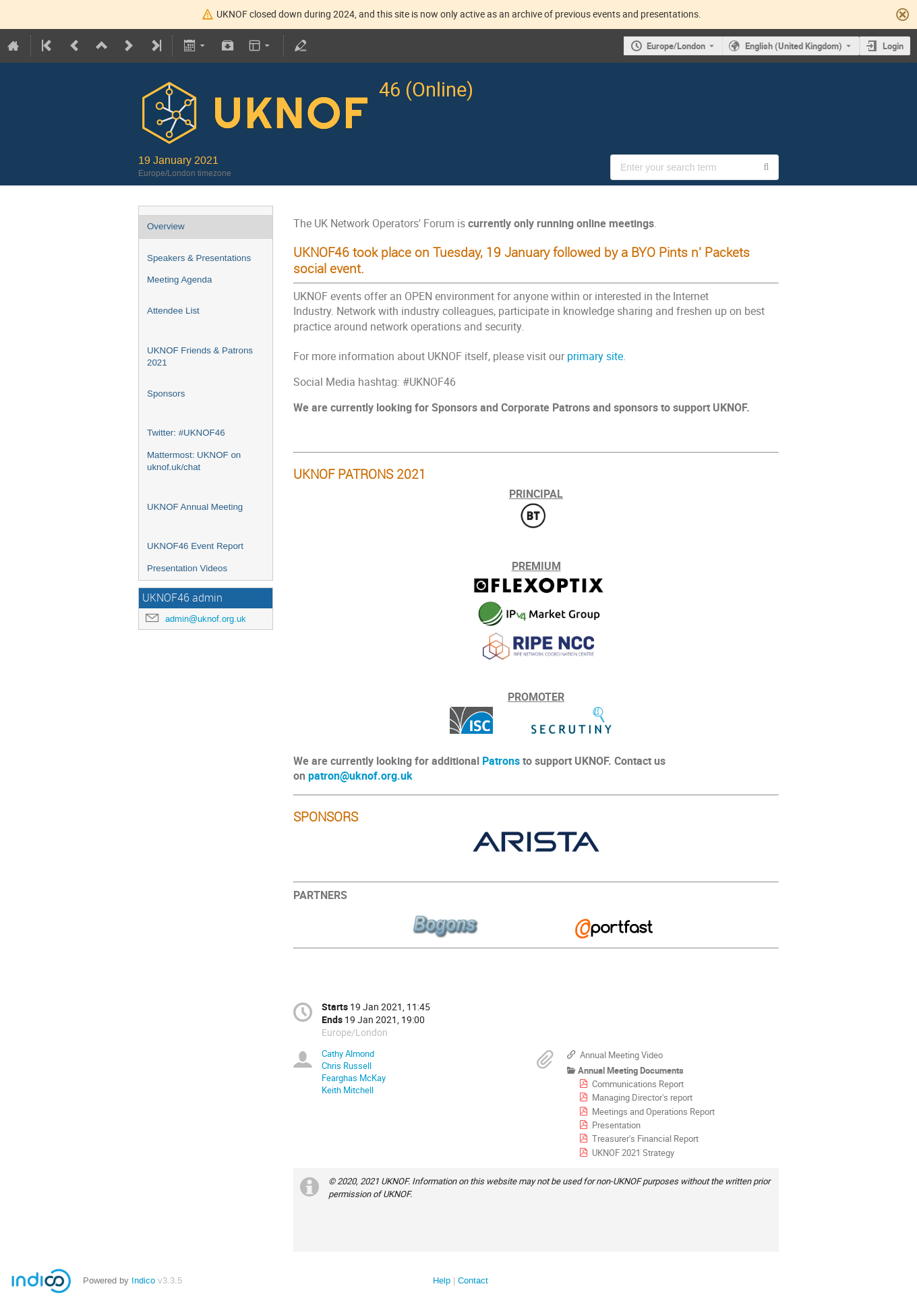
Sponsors (166, 393)
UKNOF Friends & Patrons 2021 (200, 356)
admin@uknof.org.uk (205, 619)
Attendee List (173, 311)
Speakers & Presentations (199, 258)
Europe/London (676, 46)
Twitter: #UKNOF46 (186, 433)
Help (441, 1280)
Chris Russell (347, 1066)
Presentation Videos (187, 568)
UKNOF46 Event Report (195, 546)
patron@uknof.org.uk (360, 776)
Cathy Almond (348, 1053)
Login (893, 46)
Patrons (501, 761)
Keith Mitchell (348, 1090)
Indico (143, 1280)
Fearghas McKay (354, 1078)
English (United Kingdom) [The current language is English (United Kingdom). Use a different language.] (793, 46)
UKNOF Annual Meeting (195, 507)
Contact (473, 1280)
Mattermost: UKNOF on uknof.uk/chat (194, 461)
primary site (595, 356)
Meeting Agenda (179, 279)
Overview (166, 226)
